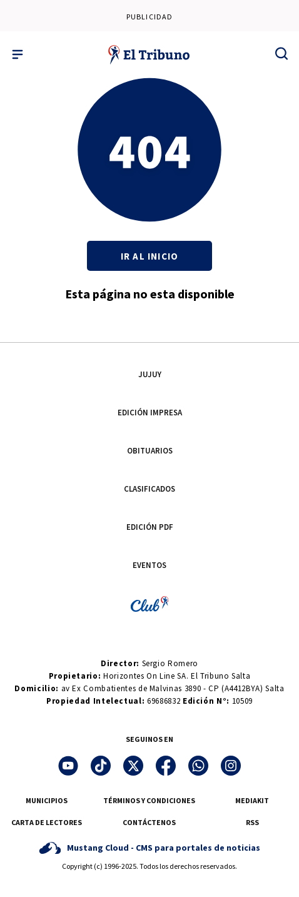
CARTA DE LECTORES (46, 822)
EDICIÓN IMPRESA (150, 412)
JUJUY (149, 374)
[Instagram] (231, 766)
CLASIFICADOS (149, 489)
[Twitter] (133, 766)
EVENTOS (149, 565)
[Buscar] (281, 53)
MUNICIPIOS (47, 800)
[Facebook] (166, 766)
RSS (252, 822)
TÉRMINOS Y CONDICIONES (149, 800)
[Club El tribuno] (149, 603)
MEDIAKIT (252, 800)
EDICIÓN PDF (149, 527)
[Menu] (17, 54)
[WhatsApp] (198, 766)
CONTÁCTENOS (149, 822)
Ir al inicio (149, 256)
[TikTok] (101, 766)
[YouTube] (68, 766)
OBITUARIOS (150, 450)
